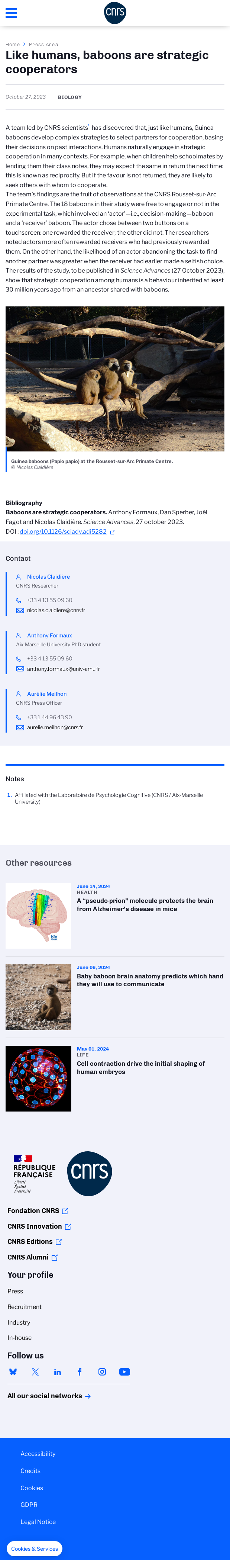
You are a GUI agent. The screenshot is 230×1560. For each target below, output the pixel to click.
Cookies (31, 1488)
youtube (124, 1371)
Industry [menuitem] (18, 1322)
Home (13, 44)
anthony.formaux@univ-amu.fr (63, 669)
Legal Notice (38, 1521)
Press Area (43, 44)
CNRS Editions (30, 1242)
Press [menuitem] (15, 1291)
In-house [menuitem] (19, 1337)
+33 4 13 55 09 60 (49, 600)
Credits (30, 1470)
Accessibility (37, 1453)
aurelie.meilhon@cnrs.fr (55, 727)
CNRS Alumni (28, 1257)
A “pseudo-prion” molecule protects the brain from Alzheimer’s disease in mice (115, 916)
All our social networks (36, 1396)
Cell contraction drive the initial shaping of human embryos (115, 1079)
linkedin (57, 1371)
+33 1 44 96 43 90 (49, 717)
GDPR (29, 1504)
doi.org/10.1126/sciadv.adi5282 (63, 531)
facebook (79, 1371)
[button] (34, 1549)
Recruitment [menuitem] (24, 1306)
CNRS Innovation (34, 1226)
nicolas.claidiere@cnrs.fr (56, 610)
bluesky (13, 1371)
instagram (102, 1371)
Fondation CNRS (33, 1211)
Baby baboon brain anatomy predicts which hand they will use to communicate (115, 997)
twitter (35, 1371)
